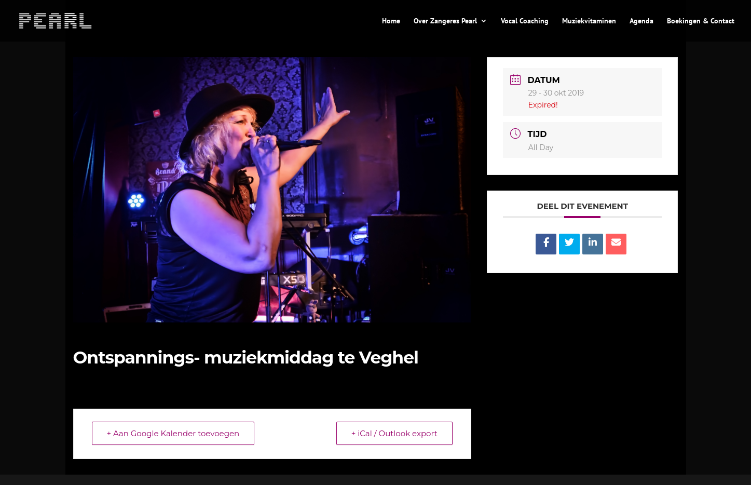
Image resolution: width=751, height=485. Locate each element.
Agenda (641, 21)
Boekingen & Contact (700, 21)
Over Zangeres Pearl (445, 21)
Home (391, 21)
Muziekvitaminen (589, 21)
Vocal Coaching (525, 21)
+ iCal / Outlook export (394, 433)
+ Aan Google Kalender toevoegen (173, 433)
